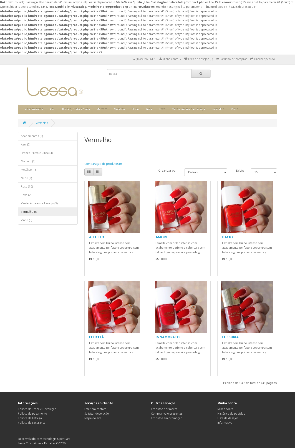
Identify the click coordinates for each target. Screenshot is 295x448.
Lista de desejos (227, 418)
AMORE (162, 237)
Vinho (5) (26, 220)
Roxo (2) (26, 195)
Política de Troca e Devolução (37, 409)
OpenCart (63, 439)
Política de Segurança (31, 423)
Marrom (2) (28, 161)
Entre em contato (95, 409)
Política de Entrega (30, 418)
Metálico (119, 109)
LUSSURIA (230, 337)
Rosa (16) (27, 186)
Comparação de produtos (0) (103, 164)
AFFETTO (96, 237)
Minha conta (225, 409)
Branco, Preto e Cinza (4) (37, 153)
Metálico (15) (29, 170)
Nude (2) (26, 178)
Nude (135, 109)
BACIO (227, 237)
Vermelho (218, 109)
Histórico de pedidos (231, 413)
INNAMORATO (168, 337)
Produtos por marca (164, 409)
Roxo (162, 109)
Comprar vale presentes (166, 413)
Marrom (102, 109)
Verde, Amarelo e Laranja (188, 109)
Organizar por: (167, 171)
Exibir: (240, 171)
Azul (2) (25, 144)
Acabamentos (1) (32, 136)
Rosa (149, 109)
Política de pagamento (32, 413)
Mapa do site (92, 418)
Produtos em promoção (166, 418)
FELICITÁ (96, 337)
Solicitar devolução (96, 413)
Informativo (224, 423)
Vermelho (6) (29, 212)
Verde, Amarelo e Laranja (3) (39, 203)
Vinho (234, 109)
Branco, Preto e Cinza (76, 109)
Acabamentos (34, 109)
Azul (52, 109)
